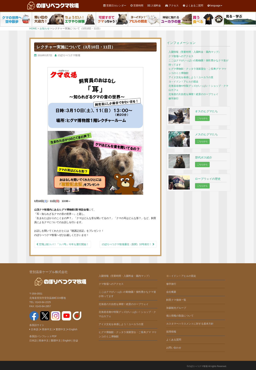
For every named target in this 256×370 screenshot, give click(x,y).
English (72, 329)
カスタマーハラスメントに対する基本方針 (190, 323)
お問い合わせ (173, 347)
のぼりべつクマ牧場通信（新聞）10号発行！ (128, 244)
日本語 (33, 329)
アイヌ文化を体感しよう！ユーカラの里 (191, 77)
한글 (75, 340)
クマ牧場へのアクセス (181, 56)
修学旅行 (173, 98)
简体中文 (46, 329)
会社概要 (171, 291)
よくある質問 (173, 339)
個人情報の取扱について (180, 315)
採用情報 (171, 331)
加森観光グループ (176, 307)
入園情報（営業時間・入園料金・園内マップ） (195, 51)
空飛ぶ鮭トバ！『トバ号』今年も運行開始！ (62, 244)
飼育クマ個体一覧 (176, 299)
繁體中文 (60, 329)
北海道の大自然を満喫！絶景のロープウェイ (193, 94)
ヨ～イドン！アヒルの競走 (183, 81)
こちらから (202, 118)
